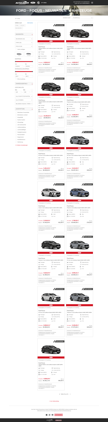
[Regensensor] (16, 137)
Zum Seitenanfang (54, 401)
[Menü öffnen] (92, 2)
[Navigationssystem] (16, 132)
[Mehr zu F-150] (43, 2)
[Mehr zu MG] (38, 2)
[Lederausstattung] (16, 127)
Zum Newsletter (58, 414)
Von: (16, 64)
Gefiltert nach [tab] (18, 22)
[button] (24, 38)
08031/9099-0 (86, 3)
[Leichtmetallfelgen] (16, 129)
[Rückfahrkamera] (16, 139)
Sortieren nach (66, 17)
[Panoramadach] (16, 134)
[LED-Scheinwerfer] (16, 125)
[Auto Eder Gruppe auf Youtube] (52, 415)
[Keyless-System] (16, 120)
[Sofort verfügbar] (16, 49)
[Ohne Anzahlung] (16, 78)
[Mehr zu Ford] (32, 2)
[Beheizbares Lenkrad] (16, 115)
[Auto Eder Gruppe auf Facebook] (46, 415)
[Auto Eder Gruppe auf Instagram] (50, 415)
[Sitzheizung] (16, 142)
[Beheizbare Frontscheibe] (16, 112)
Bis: (26, 64)
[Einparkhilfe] (16, 117)
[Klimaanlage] (16, 122)
